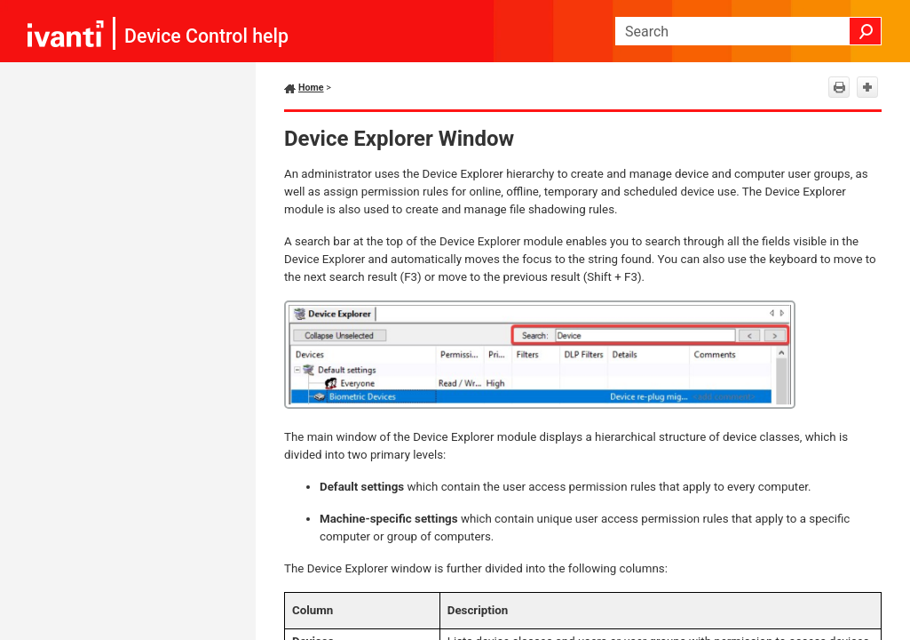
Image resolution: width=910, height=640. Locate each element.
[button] (866, 31)
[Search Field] (748, 31)
